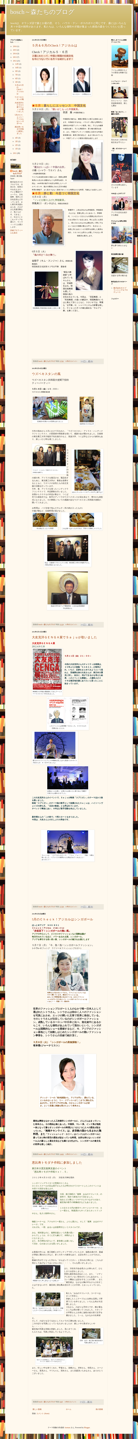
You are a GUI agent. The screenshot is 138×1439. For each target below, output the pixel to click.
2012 (15, 61)
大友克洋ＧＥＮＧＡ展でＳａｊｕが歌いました (64, 637)
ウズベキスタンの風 (46, 374)
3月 (16, 141)
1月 (16, 149)
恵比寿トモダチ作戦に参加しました (57, 1162)
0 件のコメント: (72, 361)
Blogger (87, 1428)
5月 (16, 82)
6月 (16, 78)
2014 (15, 54)
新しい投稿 (37, 1409)
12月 (17, 64)
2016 (15, 46)
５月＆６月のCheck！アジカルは (54, 45)
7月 (16, 75)
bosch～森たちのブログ (42, 12)
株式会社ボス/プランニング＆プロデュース (120, 290)
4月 (16, 138)
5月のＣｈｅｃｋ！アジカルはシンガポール (62, 919)
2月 (16, 145)
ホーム (68, 1409)
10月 (17, 68)
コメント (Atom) (42, 1413)
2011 (15, 153)
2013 (15, 57)
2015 (15, 50)
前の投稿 (99, 1409)
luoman (67, 1428)
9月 (16, 71)
